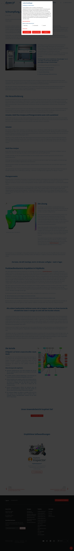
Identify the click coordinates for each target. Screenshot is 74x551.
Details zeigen (25, 28)
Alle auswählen (27, 32)
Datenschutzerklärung (26, 21)
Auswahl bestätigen (36, 32)
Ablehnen (46, 32)
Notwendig (25, 25)
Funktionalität (35, 25)
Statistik (44, 25)
